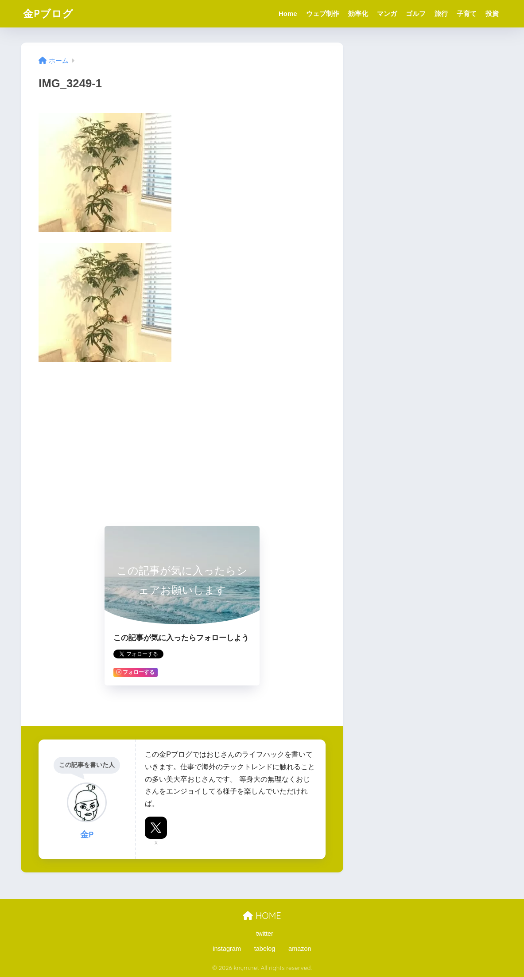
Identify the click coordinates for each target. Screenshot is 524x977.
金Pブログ (48, 13)
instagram (227, 948)
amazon (299, 948)
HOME (262, 915)
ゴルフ (416, 13)
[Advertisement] (182, 436)
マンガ (387, 13)
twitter (264, 933)
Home (288, 13)
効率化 (358, 13)
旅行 (441, 13)
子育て (467, 13)
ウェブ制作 (322, 13)
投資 (492, 13)
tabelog (265, 948)
